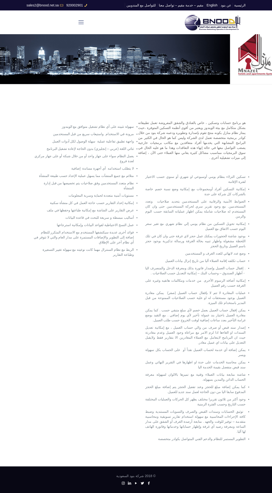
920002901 (74, 5)
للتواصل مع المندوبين (141, 5)
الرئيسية (240, 5)
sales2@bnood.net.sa (42, 5)
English (212, 5)
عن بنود (226, 5)
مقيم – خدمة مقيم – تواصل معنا (181, 5)
